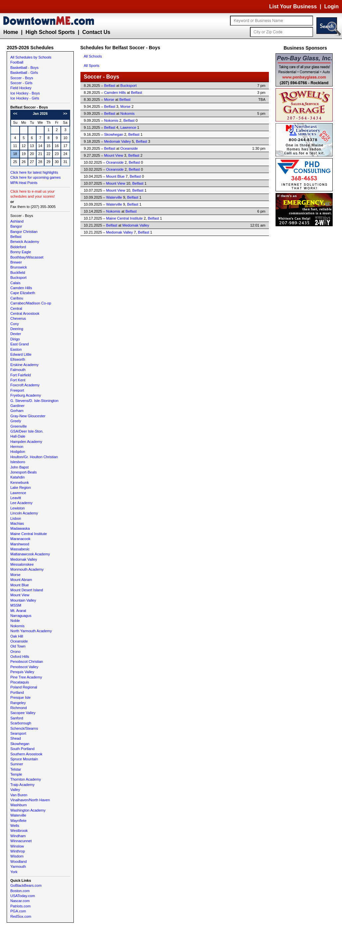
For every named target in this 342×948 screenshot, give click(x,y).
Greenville (18, 426)
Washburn (18, 805)
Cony (14, 324)
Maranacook (20, 539)
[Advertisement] (305, 328)
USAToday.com (22, 896)
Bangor (16, 226)
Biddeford (18, 247)
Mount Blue (19, 585)
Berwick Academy (24, 242)
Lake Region (20, 487)
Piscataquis (19, 682)
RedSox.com (20, 916)
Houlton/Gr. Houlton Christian (34, 457)
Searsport (18, 733)
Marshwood (19, 544)
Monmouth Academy (27, 569)
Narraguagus (21, 616)
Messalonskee (22, 564)
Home (10, 32)
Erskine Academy (24, 365)
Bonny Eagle (20, 252)
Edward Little (21, 354)
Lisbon (15, 518)
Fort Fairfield (20, 375)
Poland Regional (23, 687)
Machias (17, 523)
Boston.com (20, 891)
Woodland (18, 861)
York (14, 872)
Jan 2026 (40, 113)
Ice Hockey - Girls (24, 98)
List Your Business (293, 6)
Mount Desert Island (26, 590)
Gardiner (17, 406)
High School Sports (50, 32)
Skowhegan (20, 744)
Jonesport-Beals (23, 472)
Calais (15, 283)
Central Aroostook (24, 313)
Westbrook (19, 831)
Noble (15, 621)
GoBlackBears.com (26, 885)
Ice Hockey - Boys (25, 93)
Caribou (16, 298)
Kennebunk (19, 482)
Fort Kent (17, 380)
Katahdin (17, 477)
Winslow (17, 846)
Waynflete (18, 821)
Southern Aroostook (26, 754)
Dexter (15, 334)
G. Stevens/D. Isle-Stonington (34, 401)
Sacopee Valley (23, 713)
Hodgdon (17, 452)
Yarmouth (18, 866)
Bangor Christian (24, 232)
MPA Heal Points (24, 183)
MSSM (15, 605)
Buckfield (17, 273)
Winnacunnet (21, 841)
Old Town (18, 646)
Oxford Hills (19, 657)
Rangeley (18, 703)
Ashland (17, 221)
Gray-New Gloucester (28, 416)
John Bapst (19, 467)
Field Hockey (21, 88)
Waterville (18, 815)
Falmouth (18, 370)
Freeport (17, 390)
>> (65, 113)
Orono (15, 652)
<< (15, 113)
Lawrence (18, 493)
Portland (17, 692)
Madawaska (20, 528)
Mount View (19, 595)
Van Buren (18, 795)
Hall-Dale (17, 436)
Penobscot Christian (26, 662)
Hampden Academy (26, 442)
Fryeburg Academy (25, 395)
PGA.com (18, 911)
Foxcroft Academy (25, 385)
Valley (15, 790)
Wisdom (17, 856)
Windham (18, 836)
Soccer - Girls (21, 83)
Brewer (16, 262)
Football (16, 62)
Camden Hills (21, 288)
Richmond (18, 708)
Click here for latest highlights (34, 172)
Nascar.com (20, 901)
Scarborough (20, 723)
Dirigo (15, 339)
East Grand (19, 344)
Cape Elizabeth (22, 293)
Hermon (16, 447)
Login (331, 6)
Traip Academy (22, 785)
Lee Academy (21, 503)
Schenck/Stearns (24, 728)
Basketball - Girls (24, 73)
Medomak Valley (23, 559)
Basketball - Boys (24, 68)
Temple (16, 774)
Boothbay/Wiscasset (27, 257)
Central (16, 308)
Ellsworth (17, 359)
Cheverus (18, 318)
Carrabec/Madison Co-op (30, 303)
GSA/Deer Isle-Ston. (27, 431)
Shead (15, 738)
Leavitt (15, 498)
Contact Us (96, 32)
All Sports (91, 66)
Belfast (16, 237)
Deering (16, 329)
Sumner (16, 764)
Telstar (15, 769)
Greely (15, 421)
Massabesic (20, 549)
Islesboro (17, 462)
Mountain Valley (23, 600)
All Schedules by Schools (31, 57)
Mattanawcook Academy (30, 554)
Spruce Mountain (24, 759)
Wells (14, 826)
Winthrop (17, 851)
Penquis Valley (22, 672)
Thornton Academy (25, 779)
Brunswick (18, 267)
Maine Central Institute (28, 534)
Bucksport (18, 278)
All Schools (93, 56)
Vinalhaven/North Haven (30, 800)
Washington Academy (28, 810)
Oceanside (19, 641)
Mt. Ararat (18, 611)
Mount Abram (21, 580)
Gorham (17, 411)
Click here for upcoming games (35, 177)
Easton (16, 349)
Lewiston (17, 508)
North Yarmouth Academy (31, 631)
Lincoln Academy (24, 513)
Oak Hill (16, 636)
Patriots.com (20, 906)
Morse (15, 575)
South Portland (22, 749)
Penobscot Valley (24, 667)
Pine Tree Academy (26, 677)
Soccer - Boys (21, 78)
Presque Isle (20, 697)
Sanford (16, 718)
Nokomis (17, 626)
